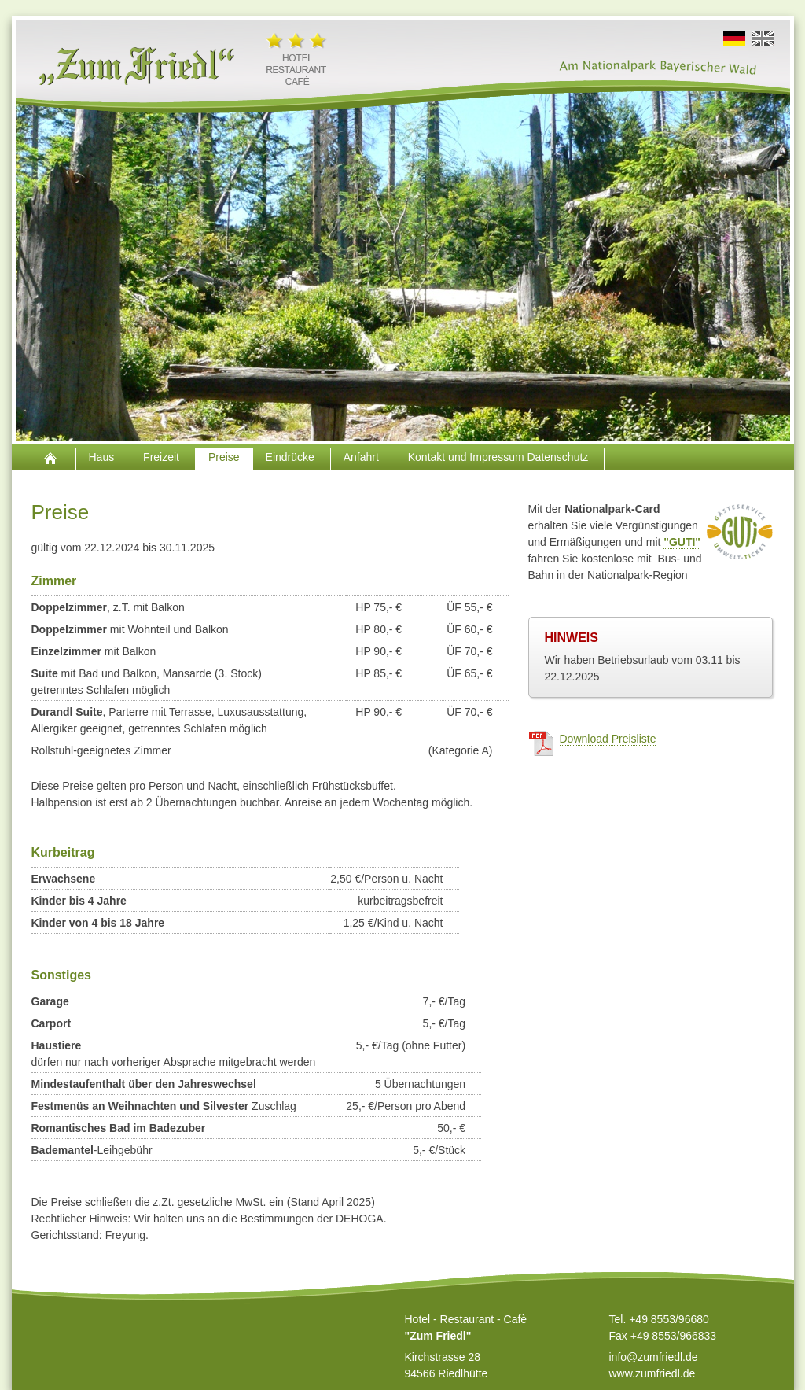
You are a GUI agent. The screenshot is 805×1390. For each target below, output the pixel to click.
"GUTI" (681, 542)
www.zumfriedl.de (652, 1373)
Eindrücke (292, 457)
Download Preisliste (608, 738)
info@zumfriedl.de (653, 1357)
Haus (103, 457)
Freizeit (162, 457)
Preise (224, 457)
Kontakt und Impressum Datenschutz (499, 457)
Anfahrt (363, 457)
